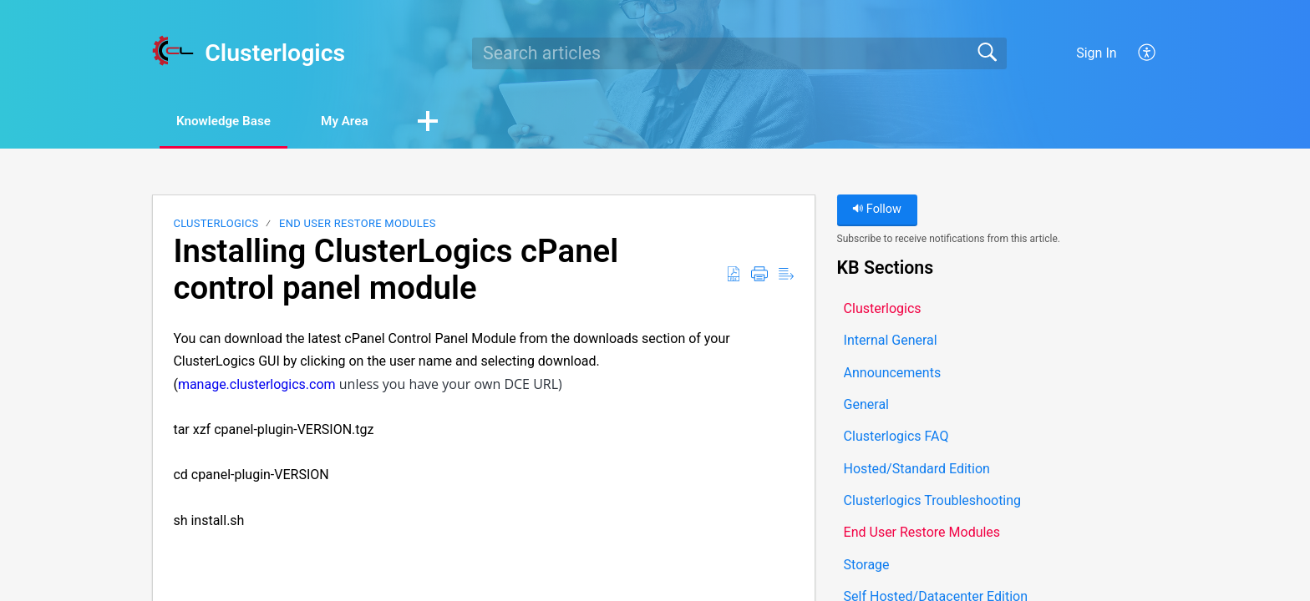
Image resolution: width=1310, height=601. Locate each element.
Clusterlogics (215, 225)
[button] (1147, 53)
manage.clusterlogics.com (257, 385)
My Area (363, 121)
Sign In (1096, 53)
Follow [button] (876, 211)
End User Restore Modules (357, 225)
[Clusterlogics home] (173, 50)
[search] (739, 53)
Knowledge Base (231, 121)
